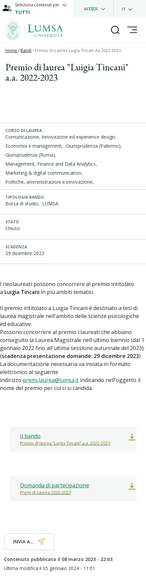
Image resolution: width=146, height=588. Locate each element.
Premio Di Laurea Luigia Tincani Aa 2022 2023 (78, 50)
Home (11, 50)
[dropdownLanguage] (129, 8)
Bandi (25, 50)
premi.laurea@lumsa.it (51, 380)
